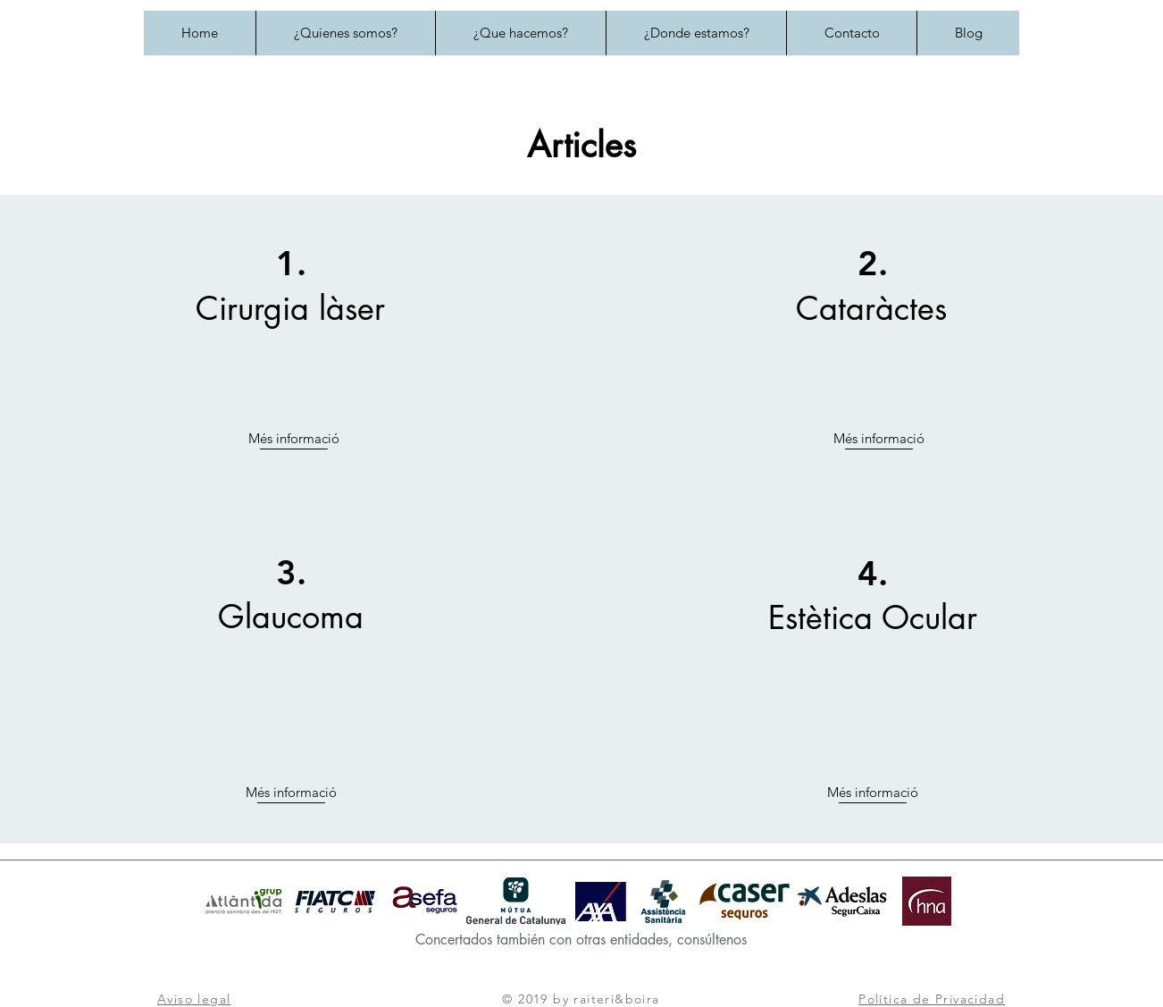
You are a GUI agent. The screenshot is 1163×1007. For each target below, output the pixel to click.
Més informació (293, 438)
